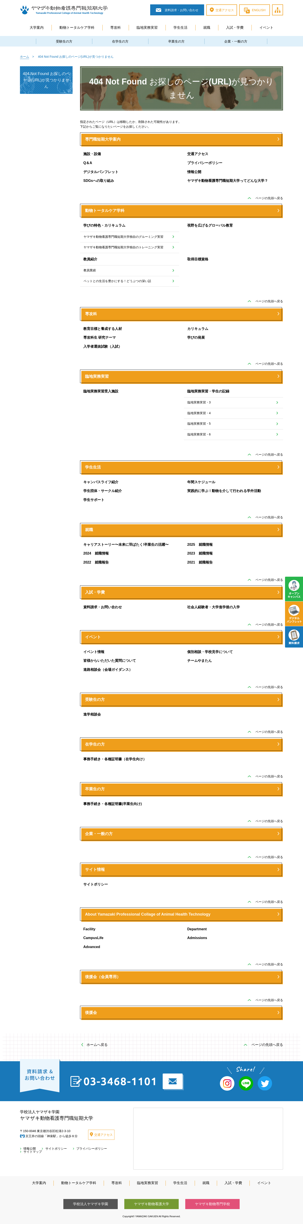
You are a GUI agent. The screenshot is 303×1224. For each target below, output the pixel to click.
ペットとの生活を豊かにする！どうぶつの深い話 (117, 281)
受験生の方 (64, 41)
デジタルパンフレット (100, 172)
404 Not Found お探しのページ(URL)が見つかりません (46, 80)
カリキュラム (197, 329)
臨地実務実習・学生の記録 (208, 391)
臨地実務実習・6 (199, 434)
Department (197, 929)
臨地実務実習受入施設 (100, 391)
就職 (206, 27)
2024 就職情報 (96, 553)
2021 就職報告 (200, 562)
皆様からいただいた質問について (109, 660)
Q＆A (87, 163)
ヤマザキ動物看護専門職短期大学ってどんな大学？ (227, 181)
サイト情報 (95, 869)
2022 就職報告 (96, 562)
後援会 (91, 1012)
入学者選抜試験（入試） (102, 346)
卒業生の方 (176, 41)
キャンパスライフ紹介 (100, 482)
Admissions (197, 938)
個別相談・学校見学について (210, 652)
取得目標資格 (197, 259)
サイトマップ (117, 1148)
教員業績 (90, 270)
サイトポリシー (95, 884)
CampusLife (93, 938)
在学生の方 (120, 41)
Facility (89, 929)
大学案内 (37, 27)
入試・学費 (235, 27)
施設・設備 (92, 154)
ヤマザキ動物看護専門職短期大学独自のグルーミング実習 (123, 236)
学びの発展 (196, 337)
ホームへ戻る (97, 1045)
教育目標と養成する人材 (102, 329)
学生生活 (180, 27)
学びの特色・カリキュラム (104, 225)
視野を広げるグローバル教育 (210, 225)
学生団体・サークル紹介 (102, 491)
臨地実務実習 (147, 27)
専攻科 (115, 27)
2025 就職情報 (200, 544)
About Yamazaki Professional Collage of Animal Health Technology (147, 914)
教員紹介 (90, 259)
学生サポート (93, 500)
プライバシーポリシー (204, 163)
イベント (266, 27)
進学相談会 (92, 714)
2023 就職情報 (200, 553)
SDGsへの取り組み (98, 181)
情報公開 (194, 172)
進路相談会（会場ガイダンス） (107, 669)
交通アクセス (197, 154)
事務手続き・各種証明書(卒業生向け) (112, 804)
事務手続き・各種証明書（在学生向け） (114, 759)
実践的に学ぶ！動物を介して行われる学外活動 (224, 491)
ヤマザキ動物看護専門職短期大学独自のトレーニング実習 (123, 247)
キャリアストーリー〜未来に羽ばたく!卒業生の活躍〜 (126, 544)
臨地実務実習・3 (199, 402)
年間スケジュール (201, 482)
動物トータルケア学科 (76, 27)
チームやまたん (199, 660)
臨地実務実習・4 (199, 413)
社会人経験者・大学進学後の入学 (213, 607)
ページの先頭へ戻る (269, 198)
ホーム (24, 56)
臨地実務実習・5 (199, 423)
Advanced (91, 947)
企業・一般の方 (235, 41)
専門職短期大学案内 (103, 139)
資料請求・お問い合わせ (102, 607)
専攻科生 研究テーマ (99, 337)
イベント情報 (93, 652)
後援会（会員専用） (103, 977)
